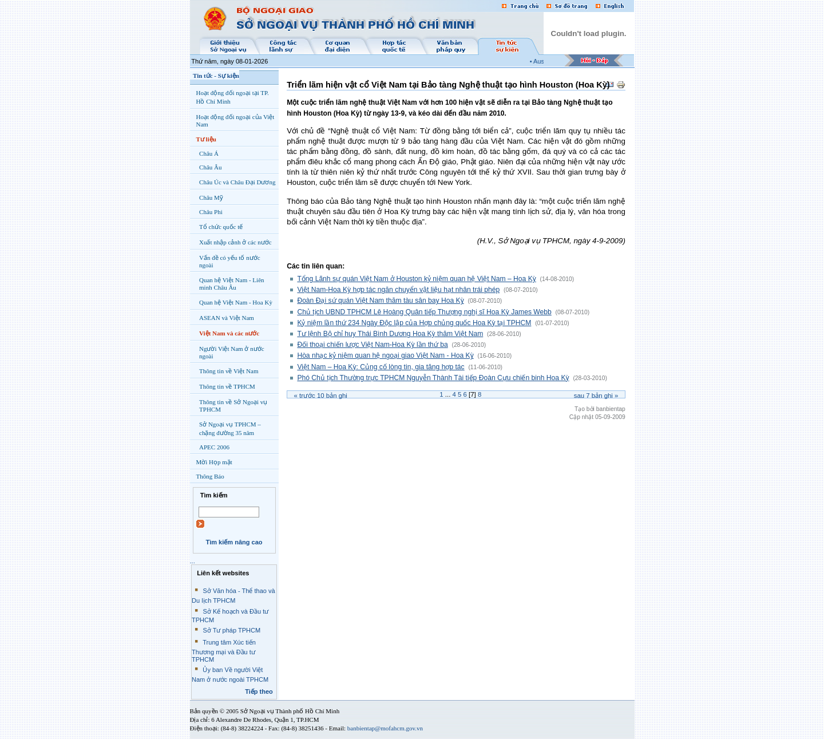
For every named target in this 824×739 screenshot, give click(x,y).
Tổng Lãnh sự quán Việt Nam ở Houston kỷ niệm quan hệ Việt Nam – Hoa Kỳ (416, 279)
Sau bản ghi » (596, 395)
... (192, 561)
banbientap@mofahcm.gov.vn (385, 728)
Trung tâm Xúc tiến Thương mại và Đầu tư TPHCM (224, 651)
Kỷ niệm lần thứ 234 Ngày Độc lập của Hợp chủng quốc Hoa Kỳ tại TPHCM (414, 323)
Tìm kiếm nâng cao (233, 542)
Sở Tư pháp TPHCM (231, 630)
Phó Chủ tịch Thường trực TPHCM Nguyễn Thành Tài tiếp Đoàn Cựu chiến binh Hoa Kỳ (433, 378)
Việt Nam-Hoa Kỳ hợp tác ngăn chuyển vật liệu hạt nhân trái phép (398, 290)
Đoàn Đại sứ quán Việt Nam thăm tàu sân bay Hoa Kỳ (380, 301)
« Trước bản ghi (320, 395)
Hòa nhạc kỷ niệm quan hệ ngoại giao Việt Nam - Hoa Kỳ (385, 355)
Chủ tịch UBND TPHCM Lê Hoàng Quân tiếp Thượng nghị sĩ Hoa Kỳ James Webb (424, 312)
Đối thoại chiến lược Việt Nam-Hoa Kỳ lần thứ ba (372, 345)
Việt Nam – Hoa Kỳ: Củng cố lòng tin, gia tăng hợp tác (380, 367)
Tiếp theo (259, 691)
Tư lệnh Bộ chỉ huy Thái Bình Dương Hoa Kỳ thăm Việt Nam (390, 334)
